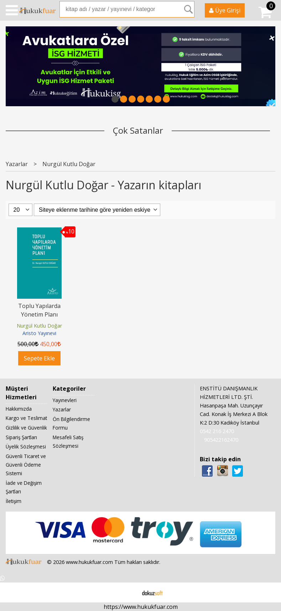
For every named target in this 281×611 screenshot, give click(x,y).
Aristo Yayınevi (39, 333)
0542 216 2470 (217, 431)
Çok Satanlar (138, 130)
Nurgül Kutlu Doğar (39, 325)
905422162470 (221, 439)
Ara (188, 9)
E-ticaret (129, 592)
